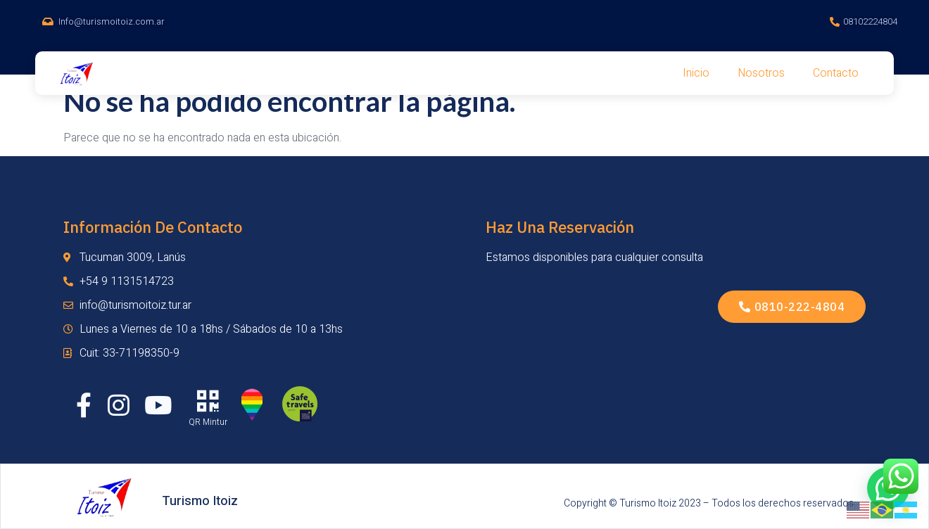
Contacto (836, 73)
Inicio (696, 73)
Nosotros (761, 73)
